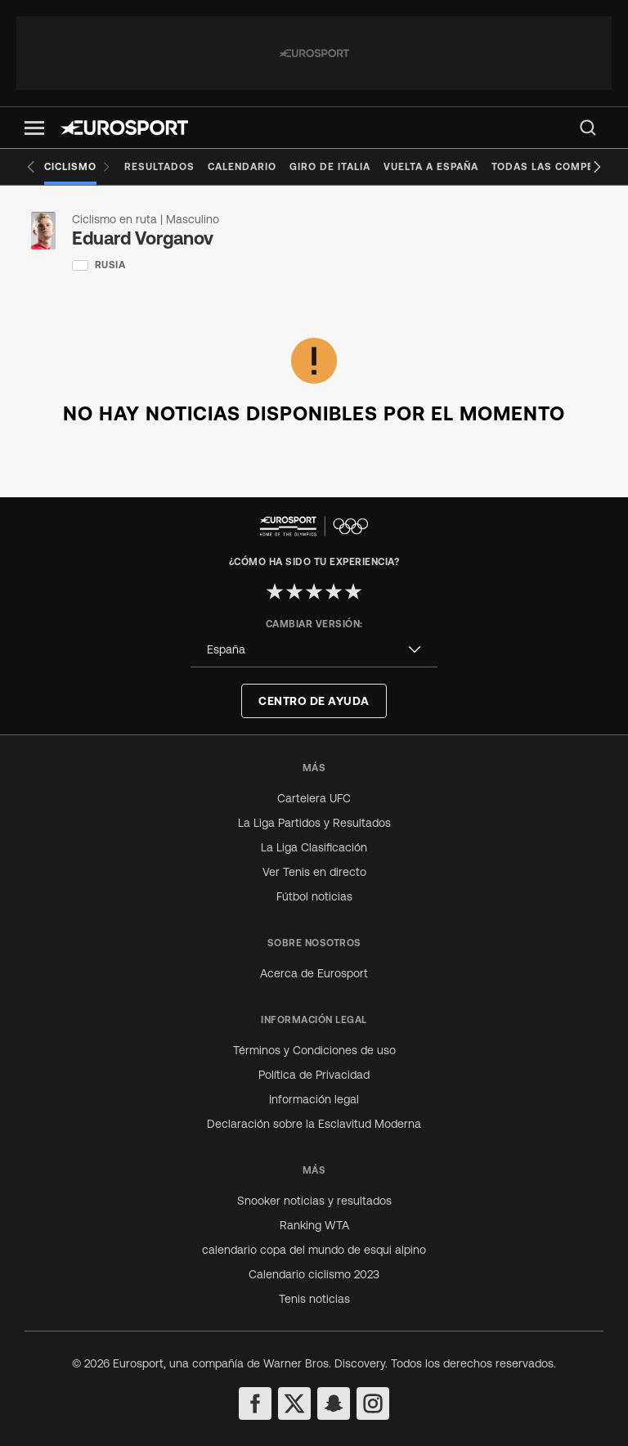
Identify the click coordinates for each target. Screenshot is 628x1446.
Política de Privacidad (314, 1074)
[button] (34, 128)
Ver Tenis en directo (314, 871)
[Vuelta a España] (431, 167)
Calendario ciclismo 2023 (314, 1274)
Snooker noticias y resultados (314, 1200)
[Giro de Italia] (330, 167)
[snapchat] (333, 1403)
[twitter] (294, 1403)
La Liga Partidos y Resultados (314, 822)
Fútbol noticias (314, 896)
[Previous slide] (31, 166)
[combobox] (314, 649)
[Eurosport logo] (124, 127)
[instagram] (373, 1403)
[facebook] (255, 1403)
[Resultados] (159, 167)
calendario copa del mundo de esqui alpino (314, 1249)
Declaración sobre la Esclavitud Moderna (314, 1123)
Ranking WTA (314, 1225)
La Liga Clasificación (314, 847)
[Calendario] (242, 167)
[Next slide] (596, 166)
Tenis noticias (314, 1298)
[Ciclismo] (78, 167)
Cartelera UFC (314, 798)
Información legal (314, 1099)
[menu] (587, 127)
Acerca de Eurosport (314, 973)
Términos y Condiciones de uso (314, 1050)
